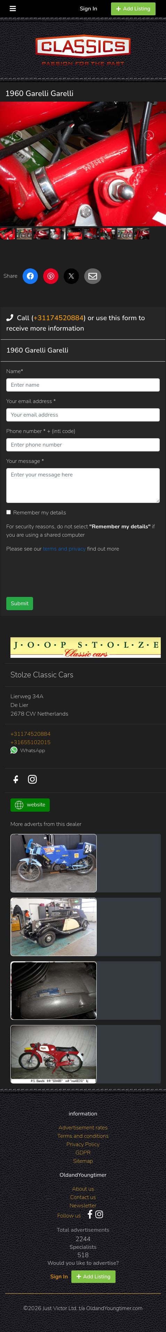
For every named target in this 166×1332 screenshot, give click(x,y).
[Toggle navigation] (13, 7)
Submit (20, 603)
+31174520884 (58, 318)
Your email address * (31, 401)
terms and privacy (65, 549)
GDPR (83, 1153)
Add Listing (133, 8)
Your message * (25, 461)
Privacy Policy (83, 1144)
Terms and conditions (83, 1136)
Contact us (83, 1197)
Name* (14, 371)
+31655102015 (30, 742)
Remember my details (39, 513)
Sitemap (83, 1161)
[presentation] (59, 572)
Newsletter (83, 1205)
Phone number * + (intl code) (40, 431)
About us (83, 1189)
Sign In (88, 9)
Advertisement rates (83, 1128)
